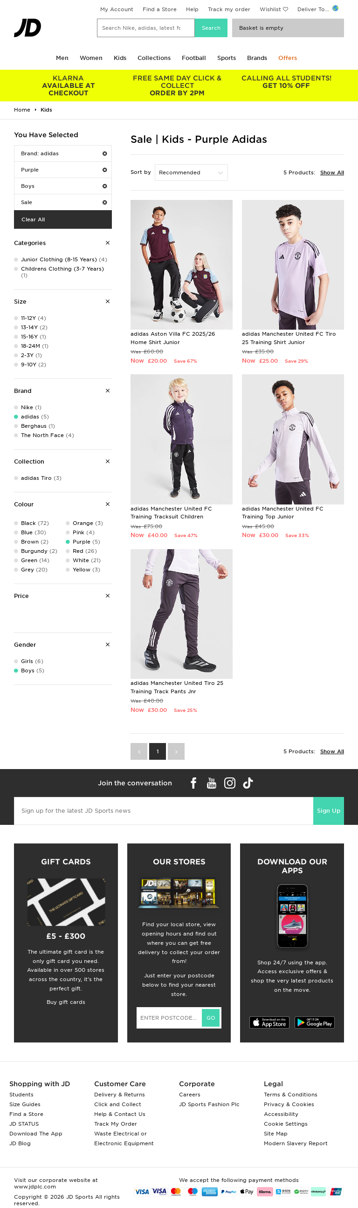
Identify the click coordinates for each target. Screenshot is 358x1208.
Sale (64, 202)
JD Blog (20, 1143)
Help (192, 9)
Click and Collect (117, 1104)
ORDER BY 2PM (177, 85)
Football (194, 57)
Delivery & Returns (119, 1094)
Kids (120, 57)
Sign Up (328, 810)
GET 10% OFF (286, 81)
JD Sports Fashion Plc (209, 1104)
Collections (154, 57)
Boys (64, 186)
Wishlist (270, 9)
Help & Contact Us (119, 1114)
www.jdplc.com (35, 1186)
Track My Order (115, 1124)
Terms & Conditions (290, 1094)
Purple (64, 169)
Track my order (229, 9)
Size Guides (25, 1104)
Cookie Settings (286, 1124)
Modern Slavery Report (296, 1143)
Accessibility (281, 1114)
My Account (116, 9)
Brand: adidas (64, 153)
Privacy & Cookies (289, 1104)
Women (91, 57)
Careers (189, 1094)
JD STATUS (24, 1124)
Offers (287, 57)
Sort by (141, 172)
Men (62, 57)
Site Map (276, 1133)
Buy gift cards (66, 1002)
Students (21, 1094)
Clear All (33, 219)
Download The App (35, 1133)
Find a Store (160, 9)
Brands (257, 57)
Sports (226, 57)
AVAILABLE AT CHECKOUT (68, 85)
